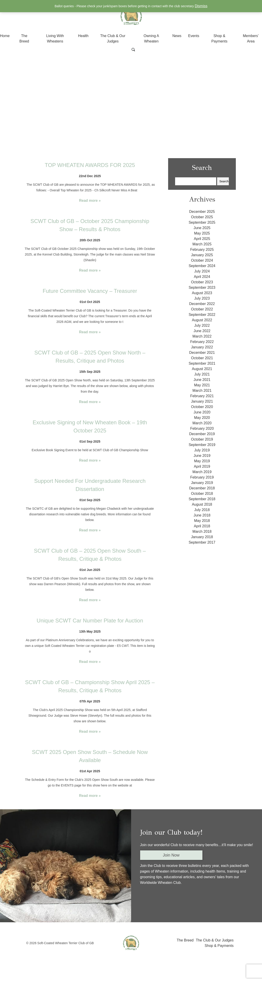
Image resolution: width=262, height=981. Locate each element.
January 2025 (202, 255)
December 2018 (202, 488)
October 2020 (202, 407)
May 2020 (202, 418)
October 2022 (202, 309)
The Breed (185, 940)
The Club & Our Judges (215, 940)
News (176, 36)
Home (5, 36)
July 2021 (202, 374)
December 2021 (202, 352)
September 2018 (202, 499)
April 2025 (202, 239)
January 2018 (202, 537)
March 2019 (202, 472)
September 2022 (202, 315)
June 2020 (202, 412)
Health (83, 36)
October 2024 (202, 260)
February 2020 (202, 428)
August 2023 (202, 293)
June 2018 (202, 515)
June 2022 (202, 331)
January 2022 (202, 347)
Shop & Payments (219, 946)
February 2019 (202, 477)
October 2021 (202, 358)
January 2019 (202, 483)
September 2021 (202, 363)
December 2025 (202, 212)
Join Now (171, 855)
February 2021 (202, 396)
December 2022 (202, 304)
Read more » (90, 200)
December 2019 (202, 434)
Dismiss (201, 6)
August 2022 (202, 320)
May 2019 (202, 461)
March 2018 (202, 531)
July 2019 (202, 450)
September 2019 (202, 445)
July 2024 (202, 271)
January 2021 (202, 401)
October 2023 (202, 282)
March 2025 (202, 244)
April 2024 (202, 277)
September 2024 (202, 266)
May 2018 (202, 521)
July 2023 (202, 298)
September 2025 (202, 222)
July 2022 (202, 325)
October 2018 (202, 493)
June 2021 (202, 380)
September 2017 (202, 542)
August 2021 (202, 369)
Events (193, 36)
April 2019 (202, 466)
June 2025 (202, 228)
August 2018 (202, 504)
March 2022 (202, 336)
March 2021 (202, 390)
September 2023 (202, 287)
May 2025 (202, 233)
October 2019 (202, 439)
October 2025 (202, 217)
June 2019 (202, 456)
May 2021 (202, 385)
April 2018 (202, 526)
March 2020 (202, 423)
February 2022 (202, 342)
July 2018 (202, 510)
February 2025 (202, 249)
